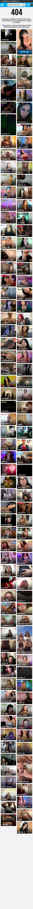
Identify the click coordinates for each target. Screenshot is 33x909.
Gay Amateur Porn (15, 1)
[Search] (24, 4)
